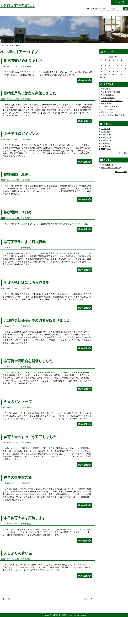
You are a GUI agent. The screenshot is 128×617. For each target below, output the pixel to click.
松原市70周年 (106, 103)
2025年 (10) (105, 129)
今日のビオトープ (18, 402)
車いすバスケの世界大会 (111, 92)
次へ (85, 599)
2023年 (11, 45)
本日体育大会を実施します (25, 518)
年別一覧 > (123, 153)
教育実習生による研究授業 (25, 242)
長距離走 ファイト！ (109, 112)
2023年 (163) (106, 134)
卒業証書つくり (107, 89)
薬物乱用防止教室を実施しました (30, 93)
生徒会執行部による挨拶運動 (26, 282)
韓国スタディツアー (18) (111, 168)
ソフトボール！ (107, 109)
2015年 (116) (106, 149)
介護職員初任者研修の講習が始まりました (37, 320)
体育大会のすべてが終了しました (30, 437)
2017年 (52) (105, 143)
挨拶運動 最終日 (17, 174)
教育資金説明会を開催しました (28, 361)
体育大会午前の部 (18, 477)
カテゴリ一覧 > (121, 172)
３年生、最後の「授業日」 (111, 101)
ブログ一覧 (119, 2)
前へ (10, 599)
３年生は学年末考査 (109, 106)
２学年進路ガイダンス (21, 134)
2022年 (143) (106, 137)
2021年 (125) (106, 140)
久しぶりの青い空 (18, 553)
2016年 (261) (106, 146)
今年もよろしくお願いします (112, 115)
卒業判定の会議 (107, 95)
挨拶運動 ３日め (18, 212)
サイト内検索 (105, 9)
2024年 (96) (105, 132)
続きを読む (83, 80)
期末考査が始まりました (23, 61)
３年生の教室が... (108, 98)
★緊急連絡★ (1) (107, 165)
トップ (3, 45)
